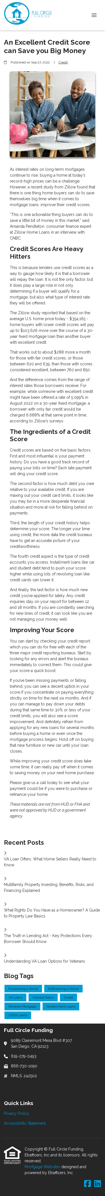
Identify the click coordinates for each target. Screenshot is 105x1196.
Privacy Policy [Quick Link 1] (16, 1113)
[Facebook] (87, 1184)
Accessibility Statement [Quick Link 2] (25, 1123)
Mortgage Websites (43, 1167)
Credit (63, 62)
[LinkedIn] (97, 1184)
